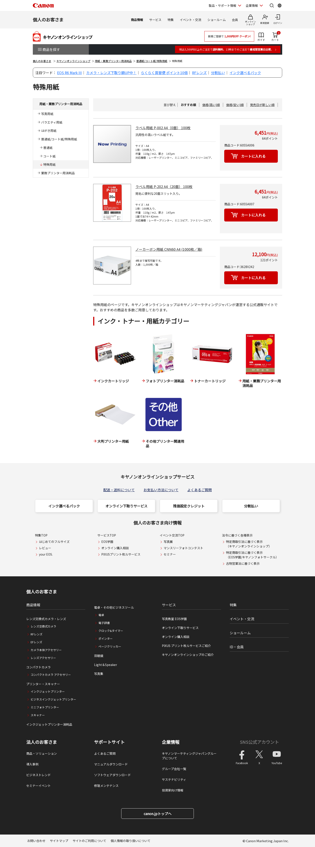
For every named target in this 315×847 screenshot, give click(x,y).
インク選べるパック (245, 72)
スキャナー (38, 715)
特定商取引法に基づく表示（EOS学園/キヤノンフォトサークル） (252, 554)
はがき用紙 (48, 130)
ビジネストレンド (38, 775)
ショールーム (216, 19)
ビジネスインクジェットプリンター (53, 699)
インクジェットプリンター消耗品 (49, 724)
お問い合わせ (36, 840)
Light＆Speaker (105, 664)
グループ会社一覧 (174, 769)
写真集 (98, 673)
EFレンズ (36, 642)
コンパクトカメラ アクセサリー (51, 675)
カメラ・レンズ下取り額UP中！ (111, 72)
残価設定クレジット (189, 506)
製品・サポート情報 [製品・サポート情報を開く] (222, 5)
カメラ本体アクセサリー (46, 650)
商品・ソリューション (41, 753)
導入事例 (32, 764)
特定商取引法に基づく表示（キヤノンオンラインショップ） (249, 543)
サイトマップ (59, 840)
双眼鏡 (98, 656)
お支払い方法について (161, 489)
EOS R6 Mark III (69, 72)
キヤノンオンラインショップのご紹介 (188, 654)
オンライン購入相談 (115, 548)
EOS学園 (107, 541)
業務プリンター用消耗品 (58, 173)
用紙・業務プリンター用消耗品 (113, 61)
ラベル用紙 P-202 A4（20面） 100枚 (163, 186)
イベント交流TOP (172, 535)
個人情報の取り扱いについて (130, 840)
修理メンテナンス (106, 785)
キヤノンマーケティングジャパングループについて (189, 755)
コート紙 (49, 156)
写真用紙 (47, 114)
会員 (235, 19)
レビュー (45, 548)
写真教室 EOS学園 (174, 619)
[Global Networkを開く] (279, 5)
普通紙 (47, 147)
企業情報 (170, 742)
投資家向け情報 (172, 790)
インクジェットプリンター (48, 691)
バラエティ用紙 (51, 122)
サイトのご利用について (89, 840)
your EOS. (46, 554)
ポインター (105, 638)
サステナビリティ (174, 779)
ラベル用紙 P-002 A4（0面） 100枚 (163, 127)
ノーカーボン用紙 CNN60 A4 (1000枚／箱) (168, 249)
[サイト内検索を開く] (271, 5)
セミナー (170, 554)
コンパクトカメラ (38, 667)
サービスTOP (106, 535)
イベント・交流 (190, 19)
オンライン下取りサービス (126, 506)
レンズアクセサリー (43, 658)
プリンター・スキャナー (43, 684)
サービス (155, 19)
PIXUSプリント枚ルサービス (120, 554)
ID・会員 (237, 646)
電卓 (101, 615)
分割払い (218, 72)
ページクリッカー (109, 646)
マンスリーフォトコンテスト (183, 548)
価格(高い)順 (211, 105)
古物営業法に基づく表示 (243, 563)
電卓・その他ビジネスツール (114, 607)
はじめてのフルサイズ (54, 541)
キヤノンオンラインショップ (73, 61)
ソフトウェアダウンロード (112, 775)
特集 (171, 19)
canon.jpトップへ (158, 813)
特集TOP (41, 535)
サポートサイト (109, 742)
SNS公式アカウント (259, 742)
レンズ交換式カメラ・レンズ (46, 619)
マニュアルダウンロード (111, 764)
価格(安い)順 (235, 105)
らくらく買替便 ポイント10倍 (164, 72)
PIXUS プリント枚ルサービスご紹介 (186, 645)
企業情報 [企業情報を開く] (252, 5)
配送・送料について (119, 489)
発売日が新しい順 (262, 105)
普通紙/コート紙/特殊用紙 (151, 61)
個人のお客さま (48, 19)
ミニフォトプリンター (45, 707)
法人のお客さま (41, 742)
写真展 (168, 541)
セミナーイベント (38, 785)
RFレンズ (199, 72)
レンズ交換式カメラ (43, 626)
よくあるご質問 (199, 489)
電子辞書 (104, 623)
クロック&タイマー (110, 631)
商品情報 (137, 19)
